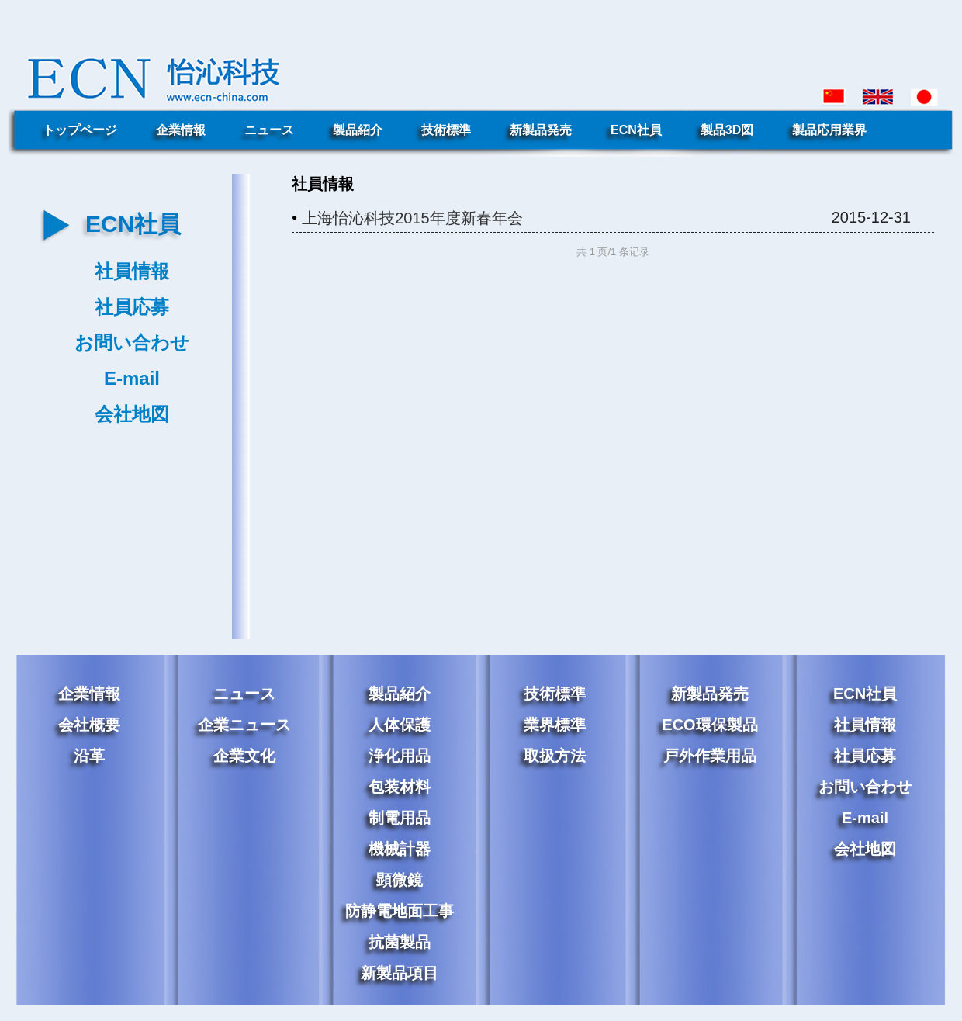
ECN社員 (636, 130)
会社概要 (89, 724)
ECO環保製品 (709, 724)
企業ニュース (244, 724)
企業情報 (181, 130)
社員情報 (132, 271)
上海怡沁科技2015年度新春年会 (412, 218)
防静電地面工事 (399, 910)
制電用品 (400, 817)
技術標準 (446, 130)
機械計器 (400, 848)
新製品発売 (541, 130)
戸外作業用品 (709, 755)
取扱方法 (555, 755)
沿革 (89, 755)
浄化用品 (400, 755)
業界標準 (555, 724)
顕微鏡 (399, 879)
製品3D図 (727, 130)
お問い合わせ (131, 342)
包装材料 (400, 786)
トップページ (80, 130)
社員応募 (132, 306)
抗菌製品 (400, 941)
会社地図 (132, 413)
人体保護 (400, 724)
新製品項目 (399, 972)
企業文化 (244, 755)
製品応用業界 (829, 130)
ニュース (269, 130)
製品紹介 (357, 130)
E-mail (132, 378)
